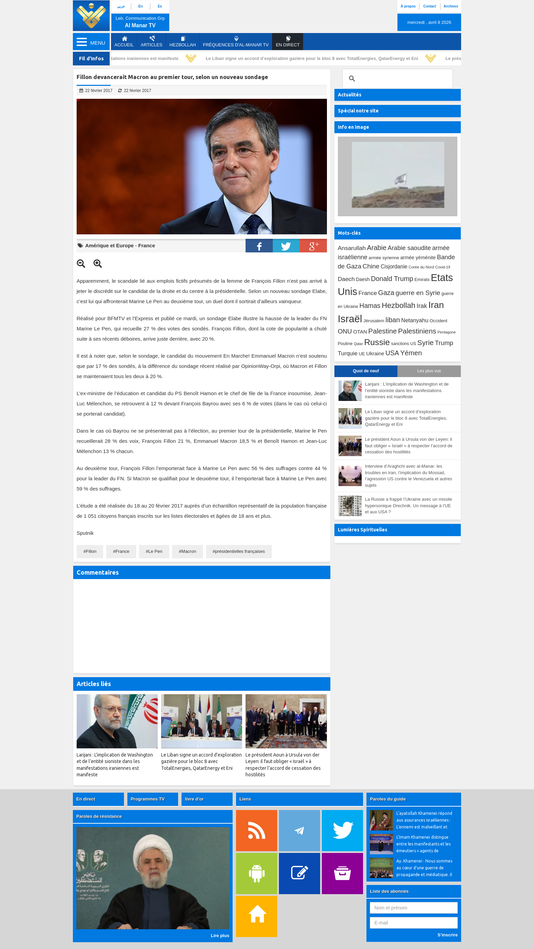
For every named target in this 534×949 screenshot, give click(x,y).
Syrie (425, 342)
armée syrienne (383, 257)
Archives (451, 6)
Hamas (369, 305)
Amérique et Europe (109, 245)
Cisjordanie (394, 266)
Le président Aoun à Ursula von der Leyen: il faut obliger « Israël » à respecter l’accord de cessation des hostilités (409, 445)
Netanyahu (414, 320)
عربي (121, 6)
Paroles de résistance (99, 816)
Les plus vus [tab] (429, 371)
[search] (396, 79)
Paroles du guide (388, 799)
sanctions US (403, 343)
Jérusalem (373, 320)
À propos (407, 6)
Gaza (386, 292)
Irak (422, 305)
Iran (436, 305)
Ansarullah (352, 248)
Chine (370, 266)
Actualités (349, 94)
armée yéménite (418, 257)
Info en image (353, 127)
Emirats (422, 279)
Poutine (345, 343)
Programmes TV (148, 799)
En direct (85, 799)
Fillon (91, 551)
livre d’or (194, 799)
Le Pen (155, 551)
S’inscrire (448, 934)
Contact (429, 6)
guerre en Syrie (417, 292)
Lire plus (220, 935)
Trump (444, 342)
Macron (189, 551)
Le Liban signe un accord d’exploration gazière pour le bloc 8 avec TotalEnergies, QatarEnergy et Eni (314, 58)
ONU (345, 331)
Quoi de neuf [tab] (366, 371)
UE (362, 353)
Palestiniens (417, 331)
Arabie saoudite (409, 247)
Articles (151, 41)
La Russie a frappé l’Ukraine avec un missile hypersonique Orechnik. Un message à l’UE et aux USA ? (408, 505)
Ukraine (375, 353)
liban (393, 320)
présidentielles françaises (240, 551)
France (146, 245)
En (140, 6)
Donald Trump (392, 278)
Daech (346, 279)
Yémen (411, 353)
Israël (350, 318)
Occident (438, 320)
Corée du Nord (421, 267)
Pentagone (446, 332)
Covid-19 (442, 267)
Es (160, 6)
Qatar (358, 344)
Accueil (124, 41)
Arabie (377, 247)
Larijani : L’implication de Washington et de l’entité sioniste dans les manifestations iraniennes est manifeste (407, 390)
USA (392, 353)
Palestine (382, 331)
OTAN (360, 332)
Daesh (363, 279)
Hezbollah (183, 41)
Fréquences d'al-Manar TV (236, 41)
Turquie (348, 353)
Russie (377, 342)
